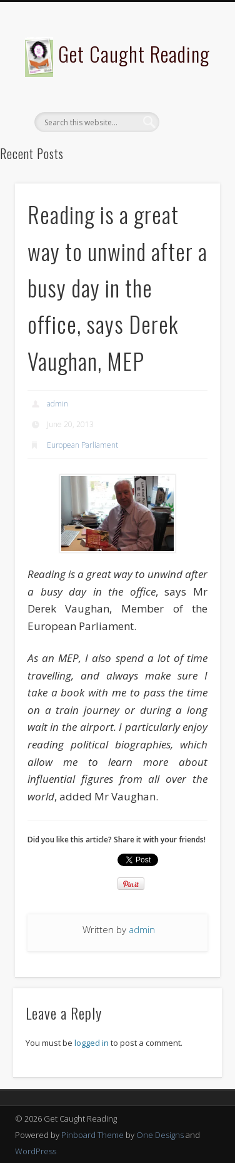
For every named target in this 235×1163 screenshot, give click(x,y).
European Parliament (82, 445)
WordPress (35, 1151)
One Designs (160, 1134)
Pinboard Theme (92, 1134)
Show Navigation (189, 112)
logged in (91, 1042)
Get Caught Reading (134, 53)
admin (57, 403)
